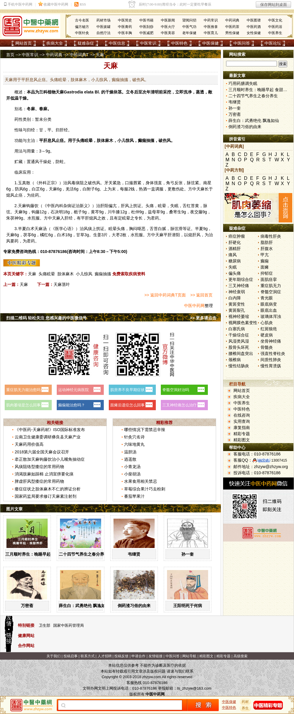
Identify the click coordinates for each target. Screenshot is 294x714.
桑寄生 (175, 211)
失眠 (232, 267)
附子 (91, 189)
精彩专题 (241, 433)
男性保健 (232, 33)
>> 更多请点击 (203, 318)
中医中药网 (194, 305)
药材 (245, 702)
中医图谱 (254, 20)
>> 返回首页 (201, 295)
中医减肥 (146, 33)
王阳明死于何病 (187, 605)
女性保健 (254, 33)
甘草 (80, 234)
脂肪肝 (266, 242)
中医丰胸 (125, 33)
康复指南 (241, 427)
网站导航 (189, 656)
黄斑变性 (236, 304)
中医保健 (210, 43)
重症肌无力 (270, 285)
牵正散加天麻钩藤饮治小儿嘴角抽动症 (50, 459)
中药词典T (79, 54)
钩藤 (30, 205)
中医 (51, 205)
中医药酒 (254, 27)
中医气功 (189, 27)
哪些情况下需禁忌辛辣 (144, 429)
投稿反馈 (121, 656)
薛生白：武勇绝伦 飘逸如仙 (84, 605)
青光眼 (266, 298)
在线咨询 (241, 415)
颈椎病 (234, 359)
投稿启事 (71, 656)
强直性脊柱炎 (272, 353)
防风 (19, 189)
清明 (155, 92)
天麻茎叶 (62, 284)
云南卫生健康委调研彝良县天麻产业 (48, 437)
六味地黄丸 (134, 444)
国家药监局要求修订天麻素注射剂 (45, 496)
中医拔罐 (103, 27)
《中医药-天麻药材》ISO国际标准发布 (50, 429)
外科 (43, 182)
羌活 (70, 189)
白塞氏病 (236, 328)
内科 (59, 205)
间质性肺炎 (270, 359)
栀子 (78, 211)
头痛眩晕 (47, 273)
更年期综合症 (240, 279)
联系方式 (88, 656)
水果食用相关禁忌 (140, 481)
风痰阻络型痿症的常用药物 (39, 466)
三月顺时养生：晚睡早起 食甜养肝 (36, 554)
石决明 (57, 211)
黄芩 (95, 211)
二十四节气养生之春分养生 (83, 554)
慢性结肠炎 (238, 365)
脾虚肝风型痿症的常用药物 (39, 481)
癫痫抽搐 (103, 273)
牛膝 (116, 211)
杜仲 (135, 211)
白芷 (36, 189)
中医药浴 (275, 27)
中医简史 (125, 20)
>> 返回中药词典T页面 (165, 295)
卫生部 (44, 625)
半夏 (22, 228)
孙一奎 (187, 554)
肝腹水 (266, 248)
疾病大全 (54, 43)
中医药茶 (232, 27)
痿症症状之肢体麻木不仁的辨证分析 (48, 489)
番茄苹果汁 (134, 496)
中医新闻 (168, 20)
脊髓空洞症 (270, 291)
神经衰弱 (236, 291)
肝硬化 (234, 242)
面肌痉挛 (268, 279)
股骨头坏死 (238, 347)
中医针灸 (82, 33)
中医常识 (148, 43)
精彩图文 (241, 440)
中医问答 (241, 43)
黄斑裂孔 (236, 310)
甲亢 (264, 254)
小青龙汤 (132, 466)
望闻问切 (189, 20)
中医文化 (275, 20)
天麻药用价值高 (29, 444)
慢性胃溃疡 (270, 365)
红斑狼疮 (268, 328)
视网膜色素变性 (242, 322)
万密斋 (27, 605)
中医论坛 (273, 43)
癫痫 (264, 261)
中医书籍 (146, 20)
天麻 (60, 92)
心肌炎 (266, 322)
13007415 (279, 460)
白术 (30, 228)
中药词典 (232, 20)
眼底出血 (268, 310)
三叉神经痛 (238, 285)
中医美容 (168, 33)
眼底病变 (268, 304)
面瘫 (264, 267)
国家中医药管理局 (68, 625)
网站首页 (23, 43)
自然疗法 (103, 33)
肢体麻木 (65, 273)
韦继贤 (134, 554)
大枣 (116, 234)
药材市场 (103, 20)
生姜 (97, 234)
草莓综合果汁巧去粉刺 (144, 489)
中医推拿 (211, 27)
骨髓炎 (266, 347)
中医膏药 (125, 27)
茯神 (14, 218)
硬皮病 (266, 335)
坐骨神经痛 (270, 341)
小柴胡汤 (132, 474)
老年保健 (189, 33)
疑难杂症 (86, 43)
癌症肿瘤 (236, 236)
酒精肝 (234, 248)
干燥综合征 (238, 335)
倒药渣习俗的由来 (134, 605)
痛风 (232, 254)
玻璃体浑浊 (270, 316)
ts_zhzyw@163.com (194, 688)
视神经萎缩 (238, 316)
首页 (10, 54)
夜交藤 (196, 211)
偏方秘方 (82, 27)
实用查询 (241, 421)
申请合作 (138, 656)
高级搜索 (240, 656)
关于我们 (53, 656)
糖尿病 (234, 261)
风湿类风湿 (238, 341)
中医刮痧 (146, 27)
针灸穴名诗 (134, 437)
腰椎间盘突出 (240, 353)
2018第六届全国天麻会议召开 (42, 452)
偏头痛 (234, 273)
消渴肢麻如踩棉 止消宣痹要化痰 (44, 474)
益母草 (154, 211)
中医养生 (275, 33)
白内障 (234, 298)
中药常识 (211, 20)
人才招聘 (105, 656)
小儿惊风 (84, 273)
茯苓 (27, 234)
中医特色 (179, 43)
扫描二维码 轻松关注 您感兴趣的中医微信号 (46, 318)
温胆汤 (130, 452)
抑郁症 (266, 273)
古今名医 (82, 20)
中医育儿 (211, 33)
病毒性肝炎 (270, 236)
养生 (245, 708)
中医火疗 (168, 27)
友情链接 (155, 656)
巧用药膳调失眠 (242, 83)
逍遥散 (130, 459)
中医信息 (117, 43)
